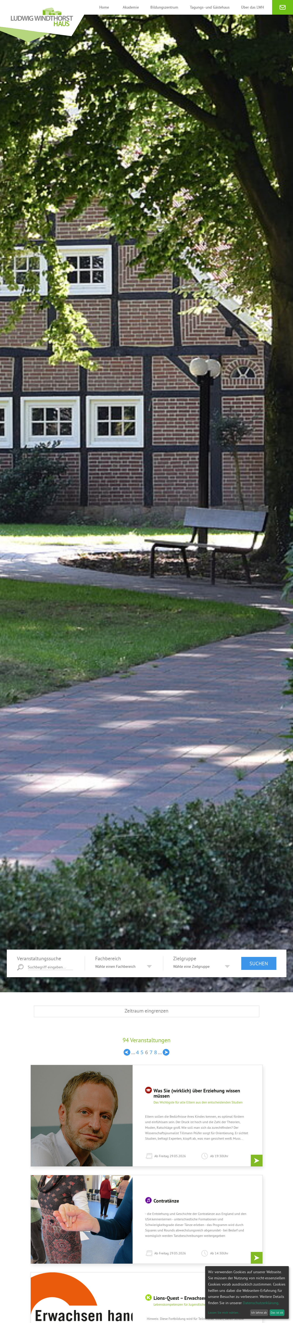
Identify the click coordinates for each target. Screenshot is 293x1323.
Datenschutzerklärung (260, 1302)
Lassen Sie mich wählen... (224, 1312)
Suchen (258, 963)
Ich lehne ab (259, 1312)
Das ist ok (277, 1312)
